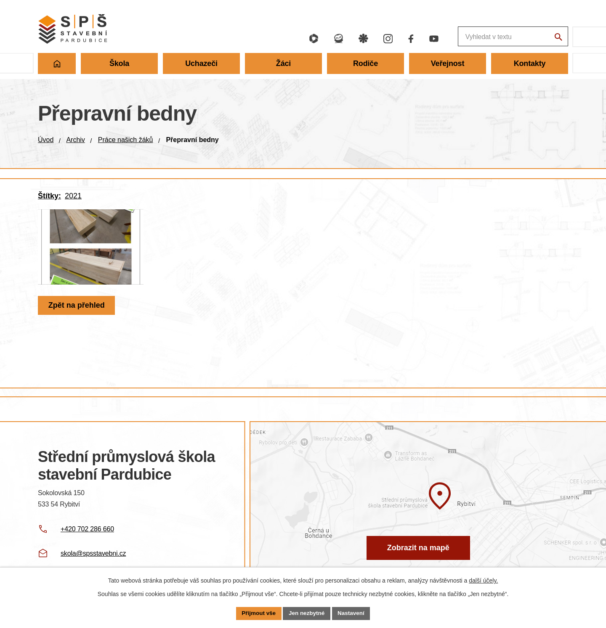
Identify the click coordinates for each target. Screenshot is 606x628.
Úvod (45, 139)
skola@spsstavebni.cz (93, 553)
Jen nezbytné (307, 613)
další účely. (483, 580)
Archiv (75, 139)
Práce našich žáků (125, 139)
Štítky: (49, 196)
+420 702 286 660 (87, 529)
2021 (73, 196)
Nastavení (353, 613)
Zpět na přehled (77, 314)
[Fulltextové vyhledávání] (467, 36)
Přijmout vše (257, 613)
